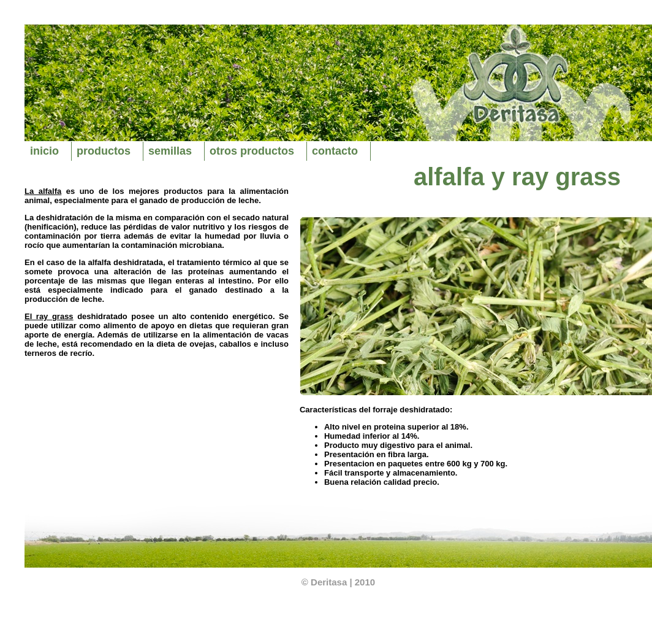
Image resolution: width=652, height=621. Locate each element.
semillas (170, 151)
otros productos (252, 151)
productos (104, 151)
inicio (44, 151)
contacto (335, 151)
